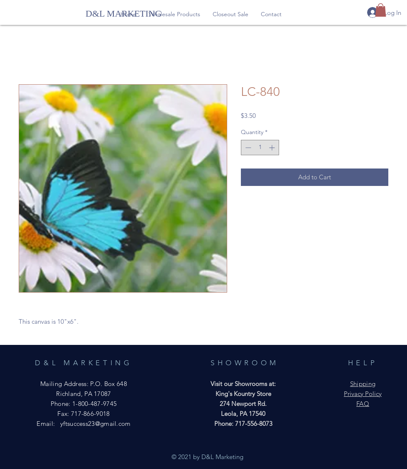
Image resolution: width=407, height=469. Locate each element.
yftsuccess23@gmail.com (95, 423)
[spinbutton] (260, 147)
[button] (174, 14)
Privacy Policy (363, 394)
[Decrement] (247, 147)
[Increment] (272, 147)
